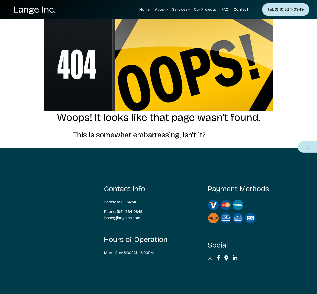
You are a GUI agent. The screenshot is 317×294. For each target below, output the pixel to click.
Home (144, 9)
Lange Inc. (35, 9)
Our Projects (205, 9)
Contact (241, 9)
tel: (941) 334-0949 (286, 9)
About (160, 9)
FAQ (224, 9)
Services (180, 9)
